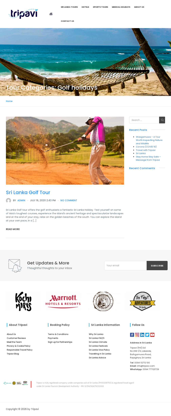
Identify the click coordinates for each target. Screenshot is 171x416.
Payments (53, 338)
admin (15, 200)
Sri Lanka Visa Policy (99, 349)
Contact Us (67, 21)
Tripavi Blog (13, 353)
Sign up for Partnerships (60, 342)
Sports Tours (100, 7)
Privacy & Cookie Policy (18, 345)
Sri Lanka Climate (98, 342)
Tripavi (35, 409)
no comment (68, 200)
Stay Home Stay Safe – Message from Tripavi (148, 158)
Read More (13, 229)
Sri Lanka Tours (69, 7)
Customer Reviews (16, 338)
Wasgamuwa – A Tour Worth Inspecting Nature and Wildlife (149, 140)
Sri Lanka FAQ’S (96, 338)
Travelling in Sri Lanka (100, 353)
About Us (139, 7)
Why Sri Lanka (96, 334)
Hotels (85, 7)
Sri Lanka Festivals (98, 345)
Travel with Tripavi (145, 150)
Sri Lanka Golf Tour (28, 192)
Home (9, 101)
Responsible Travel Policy (20, 349)
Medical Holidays (121, 7)
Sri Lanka (141, 153)
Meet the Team (14, 342)
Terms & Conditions (58, 334)
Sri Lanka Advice (97, 357)
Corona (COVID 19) (146, 146)
